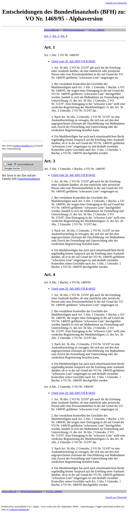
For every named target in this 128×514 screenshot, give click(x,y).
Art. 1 (47, 36)
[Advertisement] (17, 83)
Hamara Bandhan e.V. (24, 145)
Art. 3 (55, 36)
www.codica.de (51, 29)
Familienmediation (29, 178)
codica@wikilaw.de (19, 509)
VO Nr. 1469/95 (96, 29)
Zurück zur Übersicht (116, 2)
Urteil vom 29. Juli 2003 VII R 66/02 (73, 61)
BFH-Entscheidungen (74, 29)
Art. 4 (63, 36)
